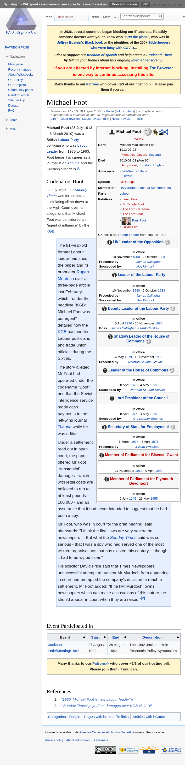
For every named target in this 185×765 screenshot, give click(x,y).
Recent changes (19, 69)
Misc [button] (13, 129)
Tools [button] (13, 120)
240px (138, 139)
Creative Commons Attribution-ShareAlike (107, 732)
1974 (135, 441)
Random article (18, 95)
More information (124, 4)
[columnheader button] (97, 637)
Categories (57, 717)
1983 (161, 257)
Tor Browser (161, 68)
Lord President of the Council (141, 398)
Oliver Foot (130, 227)
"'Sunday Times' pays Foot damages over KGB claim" (105, 706)
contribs (128, 111)
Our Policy (15, 80)
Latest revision (92, 118)
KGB (51, 231)
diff (53, 118)
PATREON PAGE (17, 47)
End (115, 637)
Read (94, 17)
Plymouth (127, 154)
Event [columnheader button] (65, 637)
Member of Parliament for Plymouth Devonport (141, 481)
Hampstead (128, 165)
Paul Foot (139, 220)
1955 (154, 498)
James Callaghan (149, 261)
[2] (143, 598)
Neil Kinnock (145, 266)
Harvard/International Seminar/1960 (145, 188)
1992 (159, 470)
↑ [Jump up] (59, 699)
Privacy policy (54, 740)
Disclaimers (100, 740)
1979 (128, 357)
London (145, 165)
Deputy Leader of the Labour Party (138, 308)
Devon (141, 154)
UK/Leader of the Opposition (138, 242)
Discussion (65, 17)
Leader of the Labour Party (141, 275)
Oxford (127, 176)
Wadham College (135, 171)
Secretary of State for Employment (138, 427)
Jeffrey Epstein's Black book (80, 42)
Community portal (20, 90)
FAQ (11, 110)
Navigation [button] (17, 56)
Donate (13, 105)
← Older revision (68, 118)
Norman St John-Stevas (145, 362)
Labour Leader (128, 235)
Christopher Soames (148, 418)
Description (152, 637)
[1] (78, 168)
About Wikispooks (20, 74)
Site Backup (16, 100)
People (74, 717)
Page (48, 17)
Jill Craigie (127, 182)
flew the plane (136, 37)
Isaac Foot (130, 199)
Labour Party (68, 139)
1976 (128, 323)
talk (118, 111)
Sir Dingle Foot (133, 204)
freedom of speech (102, 55)
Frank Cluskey (148, 328)
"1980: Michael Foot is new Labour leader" (95, 699)
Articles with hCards (149, 717)
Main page (15, 64)
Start (95, 637)
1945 (132, 498)
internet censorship (147, 60)
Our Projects (17, 85)
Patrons (92, 84)
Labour (125, 193)
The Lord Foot (133, 214)
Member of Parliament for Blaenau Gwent (141, 455)
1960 (138, 470)
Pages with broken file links (106, 717)
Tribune (73, 163)
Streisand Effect (159, 55)
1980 (136, 257)
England (155, 154)
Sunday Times (123, 537)
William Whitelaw (147, 446)
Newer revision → (124, 118)
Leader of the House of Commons (138, 370)
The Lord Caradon (136, 209)
